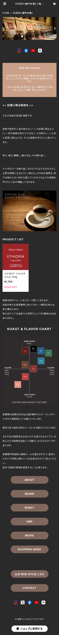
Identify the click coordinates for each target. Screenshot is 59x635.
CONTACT (29, 587)
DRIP (29, 521)
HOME (6, 13)
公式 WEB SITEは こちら (29, 574)
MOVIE (29, 535)
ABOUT (29, 479)
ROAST (29, 507)
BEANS (29, 493)
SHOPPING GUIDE (29, 549)
